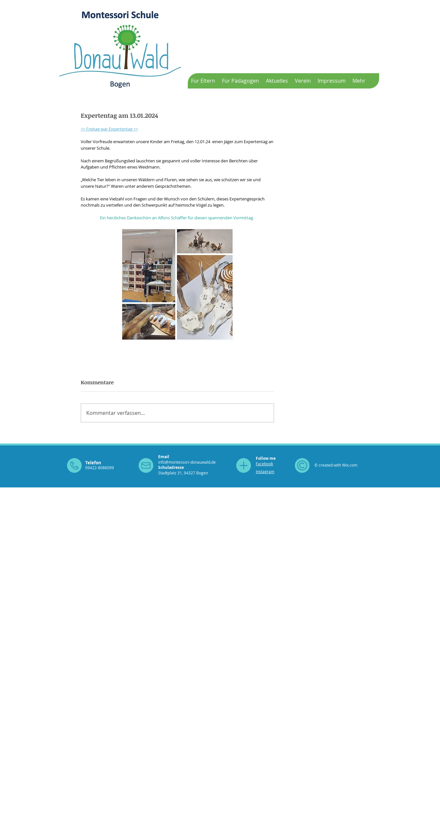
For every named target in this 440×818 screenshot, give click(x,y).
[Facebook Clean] (259, 508)
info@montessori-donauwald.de (187, 462)
